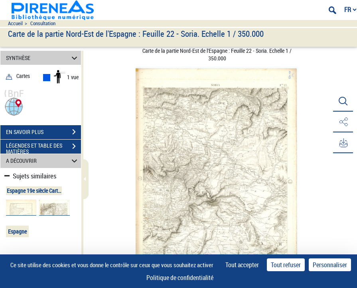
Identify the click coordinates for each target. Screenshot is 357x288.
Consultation (42, 23)
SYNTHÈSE (42, 58)
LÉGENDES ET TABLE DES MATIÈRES (43, 147)
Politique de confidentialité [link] (179, 277)
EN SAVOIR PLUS (43, 132)
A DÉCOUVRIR (42, 161)
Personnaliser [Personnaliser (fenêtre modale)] (330, 264)
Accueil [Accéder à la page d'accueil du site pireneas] (15, 23)
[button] (14, 106)
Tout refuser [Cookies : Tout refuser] (286, 264)
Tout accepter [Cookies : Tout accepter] (242, 264)
